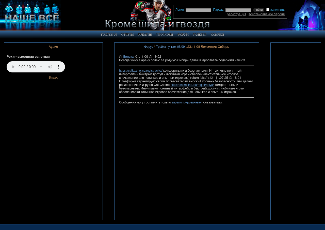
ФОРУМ (183, 34)
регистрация (236, 14)
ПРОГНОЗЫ (164, 34)
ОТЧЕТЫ (127, 34)
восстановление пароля (267, 14)
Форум (148, 46)
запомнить (275, 9)
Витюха (128, 56)
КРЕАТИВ (145, 34)
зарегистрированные (186, 102)
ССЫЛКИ (217, 34)
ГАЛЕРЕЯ (199, 34)
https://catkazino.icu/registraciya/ (140, 70)
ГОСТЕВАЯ (109, 34)
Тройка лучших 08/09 (170, 46)
